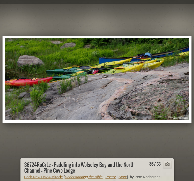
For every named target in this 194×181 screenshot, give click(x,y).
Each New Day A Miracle (43, 177)
